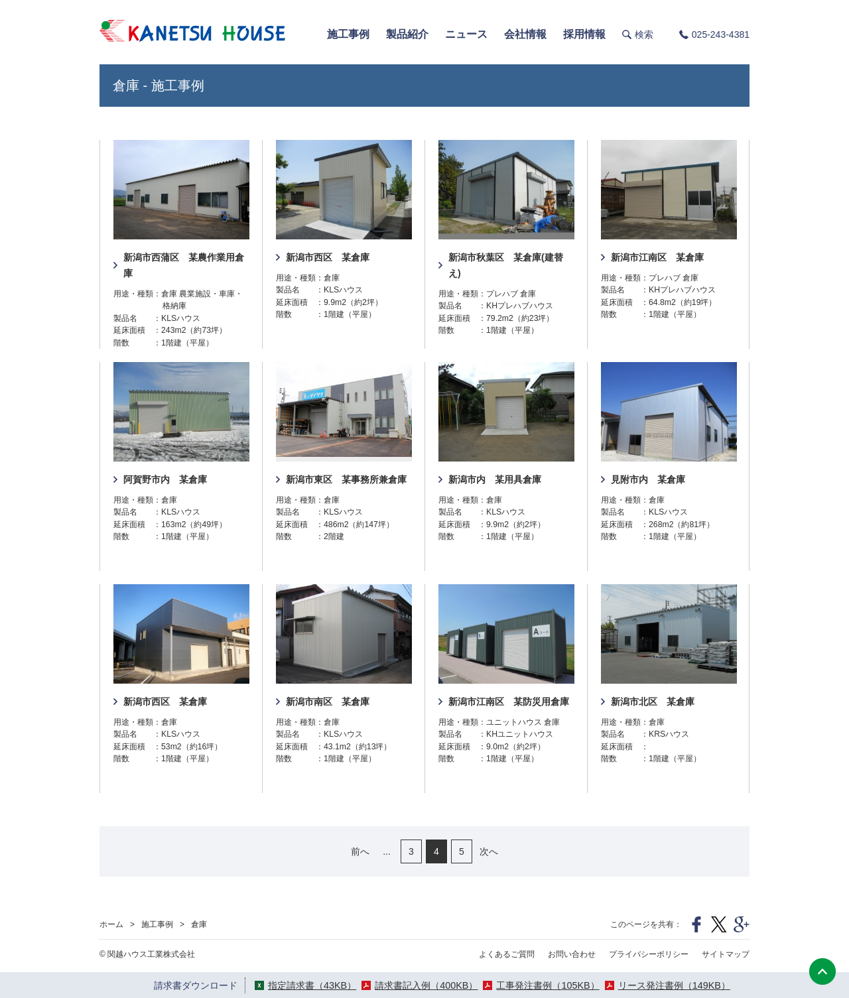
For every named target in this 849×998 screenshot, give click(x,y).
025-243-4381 (721, 34)
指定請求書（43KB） (312, 985)
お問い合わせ (572, 954)
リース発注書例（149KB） (674, 985)
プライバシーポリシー (648, 954)
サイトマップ (726, 954)
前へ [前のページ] (360, 851)
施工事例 (157, 924)
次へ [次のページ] (489, 851)
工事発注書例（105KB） (547, 985)
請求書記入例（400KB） (426, 985)
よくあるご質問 (507, 954)
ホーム (111, 924)
